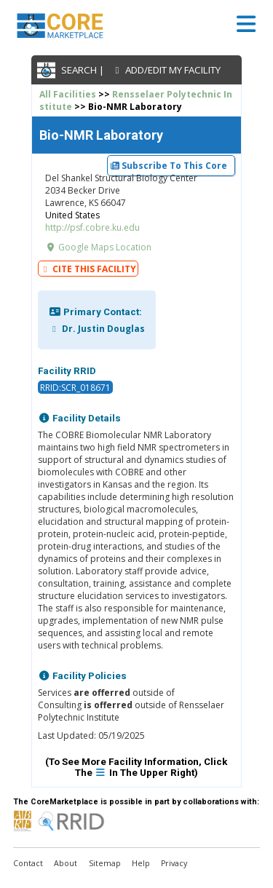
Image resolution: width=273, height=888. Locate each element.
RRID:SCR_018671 (75, 387)
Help (141, 863)
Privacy (174, 863)
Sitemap (105, 863)
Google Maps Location (98, 247)
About (65, 863)
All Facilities (67, 94)
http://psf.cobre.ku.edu (92, 227)
